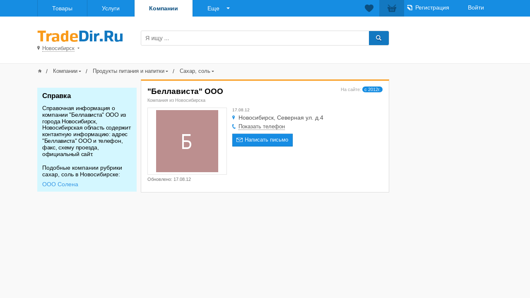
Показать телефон (261, 126)
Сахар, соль (195, 71)
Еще (213, 8)
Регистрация (432, 7)
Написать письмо (266, 140)
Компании (163, 8)
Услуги (111, 8)
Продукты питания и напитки (128, 71)
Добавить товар (446, 37)
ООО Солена (60, 184)
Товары (62, 8)
